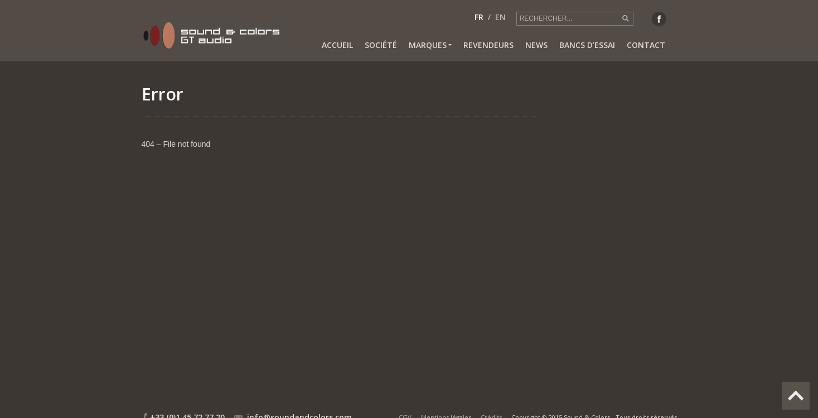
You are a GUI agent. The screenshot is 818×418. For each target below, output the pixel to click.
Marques (430, 45)
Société (381, 45)
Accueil (337, 45)
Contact (646, 45)
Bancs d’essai (587, 45)
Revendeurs (488, 45)
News (536, 45)
